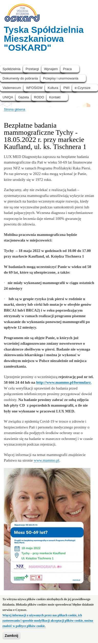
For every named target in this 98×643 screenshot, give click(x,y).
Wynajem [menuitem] (51, 69)
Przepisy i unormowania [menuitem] (60, 78)
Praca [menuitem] (67, 69)
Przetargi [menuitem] (32, 69)
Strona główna (14, 109)
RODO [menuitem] (39, 97)
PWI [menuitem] (66, 88)
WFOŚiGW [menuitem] (34, 88)
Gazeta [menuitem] (23, 97)
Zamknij (11, 638)
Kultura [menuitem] (53, 88)
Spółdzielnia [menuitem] (11, 69)
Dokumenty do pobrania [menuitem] (20, 78)
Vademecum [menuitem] (12, 88)
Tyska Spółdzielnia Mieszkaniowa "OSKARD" (44, 38)
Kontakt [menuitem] (54, 97)
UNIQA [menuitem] (8, 97)
